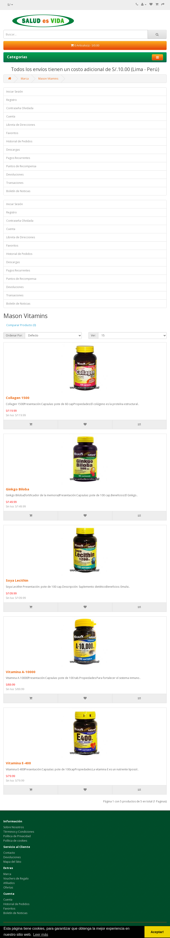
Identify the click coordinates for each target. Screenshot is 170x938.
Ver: (93, 335)
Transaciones (14, 183)
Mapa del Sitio (12, 862)
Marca (25, 78)
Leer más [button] (40, 934)
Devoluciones (15, 174)
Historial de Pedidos (19, 141)
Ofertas (8, 887)
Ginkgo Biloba (17, 489)
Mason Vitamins (48, 78)
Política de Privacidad (17, 836)
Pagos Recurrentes (18, 158)
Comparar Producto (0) (21, 325)
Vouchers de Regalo (16, 878)
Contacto (9, 853)
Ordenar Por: (14, 335)
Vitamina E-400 (18, 763)
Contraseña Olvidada (19, 108)
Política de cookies (15, 841)
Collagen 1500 (17, 397)
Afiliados (9, 883)
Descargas (13, 150)
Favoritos (12, 133)
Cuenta (10, 116)
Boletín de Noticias (18, 191)
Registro (11, 100)
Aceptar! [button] (157, 932)
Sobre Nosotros (13, 827)
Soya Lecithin (17, 580)
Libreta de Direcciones (20, 125)
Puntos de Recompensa (21, 166)
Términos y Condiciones (18, 832)
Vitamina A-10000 (20, 671)
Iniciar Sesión (14, 91)
